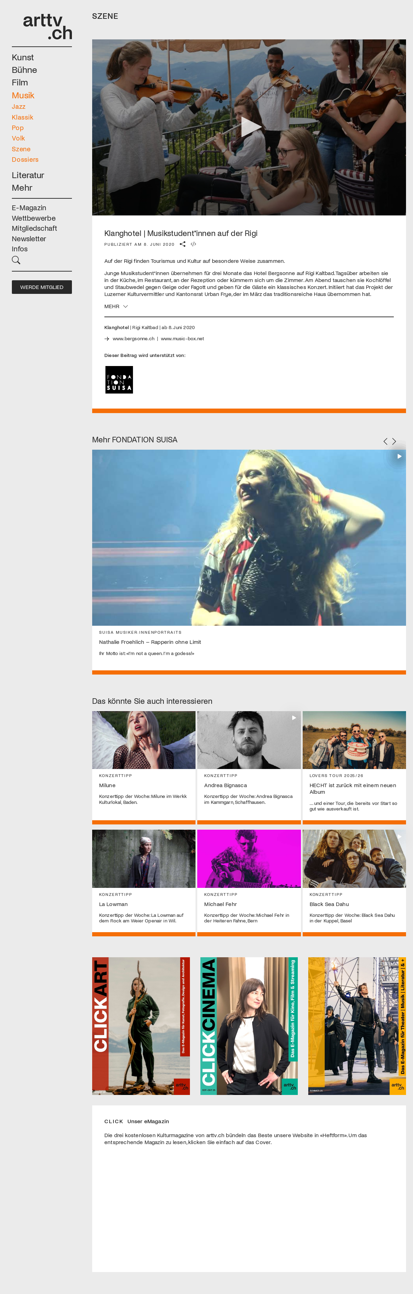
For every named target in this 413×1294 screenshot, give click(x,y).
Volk (18, 138)
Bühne (24, 69)
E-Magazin (29, 207)
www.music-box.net (182, 338)
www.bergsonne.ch (133, 338)
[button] (42, 259)
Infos (20, 248)
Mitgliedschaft (35, 227)
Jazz (19, 106)
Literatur (28, 174)
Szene (21, 149)
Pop (18, 127)
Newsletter (29, 238)
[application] (249, 127)
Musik (23, 94)
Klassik (23, 117)
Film (20, 81)
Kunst (23, 56)
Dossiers (25, 159)
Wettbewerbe (34, 217)
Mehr (22, 187)
